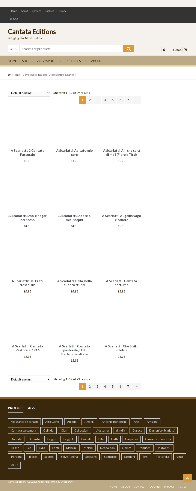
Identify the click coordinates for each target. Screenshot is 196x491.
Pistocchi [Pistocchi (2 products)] (164, 445)
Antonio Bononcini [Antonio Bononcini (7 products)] (114, 419)
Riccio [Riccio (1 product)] (33, 454)
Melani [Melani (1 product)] (88, 445)
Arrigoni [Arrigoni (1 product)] (152, 419)
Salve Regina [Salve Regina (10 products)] (69, 454)
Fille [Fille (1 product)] (101, 436)
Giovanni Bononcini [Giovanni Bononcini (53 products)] (158, 436)
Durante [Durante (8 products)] (34, 436)
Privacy (62, 10)
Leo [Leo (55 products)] (29, 445)
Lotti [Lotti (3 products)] (55, 445)
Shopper (41, 478)
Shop (26, 61)
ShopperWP (67, 478)
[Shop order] (29, 93)
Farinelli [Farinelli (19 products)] (86, 436)
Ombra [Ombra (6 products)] (126, 445)
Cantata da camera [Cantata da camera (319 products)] (23, 427)
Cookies (49, 10)
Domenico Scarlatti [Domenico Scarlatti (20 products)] (162, 427)
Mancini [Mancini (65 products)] (71, 445)
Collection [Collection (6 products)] (81, 427)
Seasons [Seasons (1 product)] (91, 454)
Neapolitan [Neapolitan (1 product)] (107, 445)
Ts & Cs (14, 18)
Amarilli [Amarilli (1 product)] (89, 419)
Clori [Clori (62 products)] (64, 427)
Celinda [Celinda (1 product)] (48, 427)
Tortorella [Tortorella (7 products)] (162, 454)
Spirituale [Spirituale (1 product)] (110, 454)
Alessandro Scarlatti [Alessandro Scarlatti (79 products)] (24, 419)
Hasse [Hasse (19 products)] (15, 445)
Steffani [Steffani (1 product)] (129, 454)
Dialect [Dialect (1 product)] (137, 427)
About (24, 10)
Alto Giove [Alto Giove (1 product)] (52, 419)
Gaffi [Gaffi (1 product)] (114, 436)
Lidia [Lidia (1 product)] (42, 445)
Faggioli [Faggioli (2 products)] (68, 436)
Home (13, 10)
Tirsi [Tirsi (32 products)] (145, 454)
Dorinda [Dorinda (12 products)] (16, 436)
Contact (36, 10)
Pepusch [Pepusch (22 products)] (145, 445)
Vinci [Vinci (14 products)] (179, 454)
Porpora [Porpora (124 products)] (16, 454)
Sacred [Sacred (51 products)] (49, 454)
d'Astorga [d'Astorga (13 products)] (102, 427)
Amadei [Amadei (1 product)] (72, 419)
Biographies (46, 61)
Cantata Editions (32, 31)
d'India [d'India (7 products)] (120, 427)
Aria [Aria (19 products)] (136, 419)
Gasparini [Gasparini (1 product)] (131, 436)
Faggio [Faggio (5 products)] (51, 436)
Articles (73, 61)
